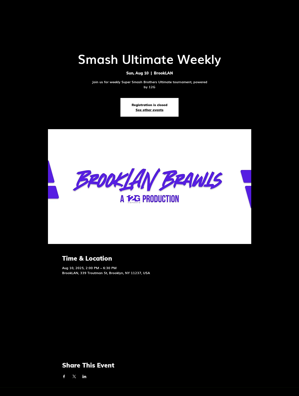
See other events (149, 110)
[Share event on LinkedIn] (84, 376)
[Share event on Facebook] (64, 376)
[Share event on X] (74, 376)
